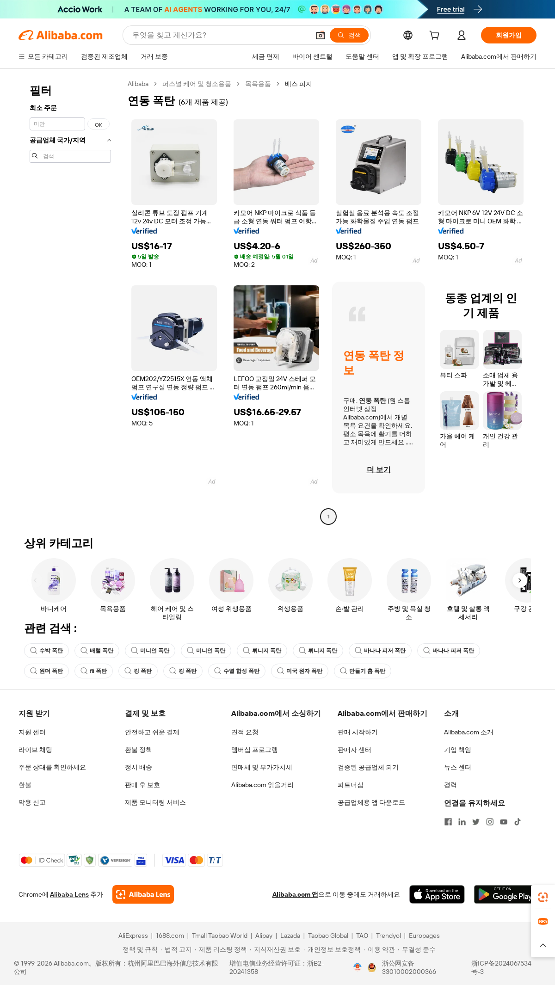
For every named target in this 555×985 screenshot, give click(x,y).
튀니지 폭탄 (262, 650)
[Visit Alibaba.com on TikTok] (517, 822)
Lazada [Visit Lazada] (290, 935)
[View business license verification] (357, 967)
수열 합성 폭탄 (236, 671)
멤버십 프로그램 (254, 749)
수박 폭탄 (46, 650)
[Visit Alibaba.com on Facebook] (448, 822)
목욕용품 (258, 83)
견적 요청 (245, 732)
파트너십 (351, 784)
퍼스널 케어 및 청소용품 (196, 83)
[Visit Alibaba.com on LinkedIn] (462, 822)
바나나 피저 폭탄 (380, 650)
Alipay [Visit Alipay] (263, 935)
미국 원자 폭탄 (299, 671)
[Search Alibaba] (220, 35)
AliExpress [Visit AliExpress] (133, 935)
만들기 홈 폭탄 (362, 671)
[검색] (349, 35)
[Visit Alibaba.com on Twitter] (476, 822)
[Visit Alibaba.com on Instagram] (490, 822)
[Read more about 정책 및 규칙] (139, 949)
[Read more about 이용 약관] (379, 949)
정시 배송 (138, 767)
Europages (424, 935)
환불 (24, 784)
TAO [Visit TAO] (362, 935)
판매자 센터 (354, 749)
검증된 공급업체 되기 (368, 767)
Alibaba (138, 83)
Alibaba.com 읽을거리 (262, 784)
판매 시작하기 (358, 732)
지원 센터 (32, 732)
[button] (320, 35)
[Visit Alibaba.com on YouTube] (504, 822)
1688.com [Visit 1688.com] (170, 935)
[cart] (436, 36)
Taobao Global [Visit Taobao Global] (328, 935)
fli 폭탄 (93, 671)
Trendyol (388, 935)
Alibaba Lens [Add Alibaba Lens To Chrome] (69, 894)
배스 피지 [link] (298, 83)
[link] (543, 897)
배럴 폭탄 (96, 650)
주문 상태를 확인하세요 (52, 767)
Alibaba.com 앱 (295, 894)
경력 (450, 784)
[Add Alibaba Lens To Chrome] (143, 894)
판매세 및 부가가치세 (261, 767)
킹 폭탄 (138, 671)
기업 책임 (457, 749)
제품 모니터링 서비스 (155, 802)
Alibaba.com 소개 (468, 732)
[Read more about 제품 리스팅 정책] (221, 949)
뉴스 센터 (457, 767)
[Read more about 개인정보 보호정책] (332, 949)
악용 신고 (32, 802)
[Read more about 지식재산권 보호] (275, 949)
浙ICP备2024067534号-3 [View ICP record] (501, 967)
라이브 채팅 (35, 749)
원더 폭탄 (46, 671)
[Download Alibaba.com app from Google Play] (505, 894)
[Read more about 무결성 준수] (417, 949)
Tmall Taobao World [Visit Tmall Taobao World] (219, 935)
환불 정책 (138, 749)
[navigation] (70, 301)
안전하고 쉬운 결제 (152, 732)
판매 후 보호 (142, 784)
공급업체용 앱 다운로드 (371, 802)
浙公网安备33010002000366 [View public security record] (409, 967)
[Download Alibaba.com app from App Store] (437, 894)
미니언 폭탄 (150, 650)
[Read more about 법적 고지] (176, 949)
